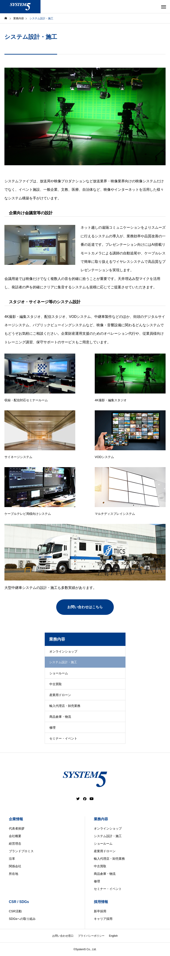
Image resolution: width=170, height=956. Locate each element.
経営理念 (15, 843)
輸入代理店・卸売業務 (64, 706)
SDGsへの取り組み (22, 919)
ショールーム (58, 673)
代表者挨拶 (16, 828)
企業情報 (16, 819)
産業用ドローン (60, 695)
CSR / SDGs (19, 902)
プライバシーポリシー (91, 935)
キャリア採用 (103, 919)
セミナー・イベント (63, 738)
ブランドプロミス (21, 851)
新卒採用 (100, 911)
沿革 (12, 858)
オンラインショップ (63, 651)
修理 (52, 727)
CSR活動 (15, 911)
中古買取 (55, 684)
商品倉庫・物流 (60, 716)
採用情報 (101, 902)
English (113, 935)
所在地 (13, 873)
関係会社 (15, 866)
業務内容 (101, 819)
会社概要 (15, 836)
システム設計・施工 (108, 836)
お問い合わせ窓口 (62, 935)
